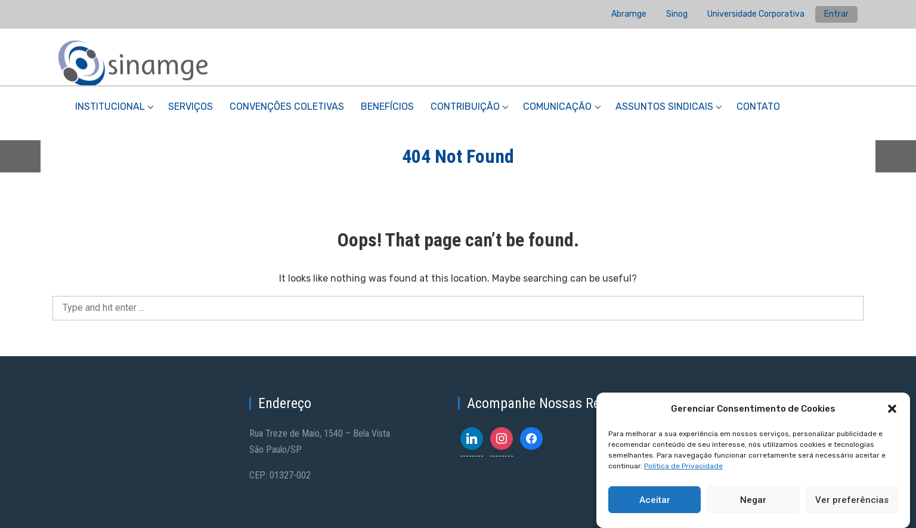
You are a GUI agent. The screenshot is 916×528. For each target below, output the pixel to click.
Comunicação (557, 106)
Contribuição (465, 106)
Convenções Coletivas (287, 106)
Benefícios (387, 106)
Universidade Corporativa (755, 14)
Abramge (628, 14)
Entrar (836, 14)
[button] (892, 409)
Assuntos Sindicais (664, 106)
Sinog (677, 14)
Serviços (190, 106)
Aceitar (654, 500)
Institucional (110, 106)
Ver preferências (852, 500)
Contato (758, 106)
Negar (753, 500)
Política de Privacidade (683, 466)
